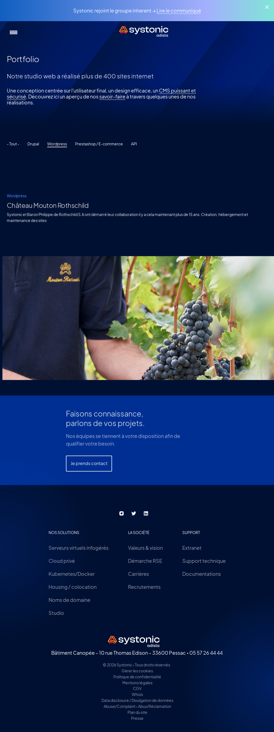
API (134, 143)
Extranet (192, 548)
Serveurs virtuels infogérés (79, 548)
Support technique (204, 561)
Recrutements (144, 587)
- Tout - (13, 143)
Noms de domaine (69, 600)
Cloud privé (62, 561)
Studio (56, 613)
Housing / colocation (73, 587)
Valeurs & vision (145, 548)
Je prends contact (89, 487)
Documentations (201, 574)
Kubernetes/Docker (72, 574)
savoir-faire (112, 96)
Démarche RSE (145, 561)
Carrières (138, 574)
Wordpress (57, 143)
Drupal (33, 143)
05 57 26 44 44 (206, 653)
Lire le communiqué (179, 10)
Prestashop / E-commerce (99, 143)
